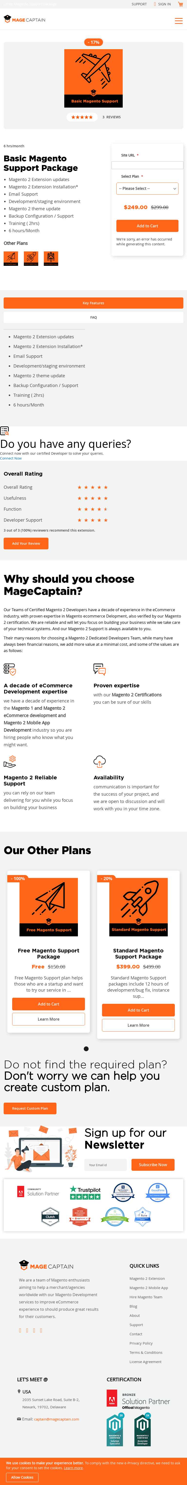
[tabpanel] (48, 952)
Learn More (48, 1019)
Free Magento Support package (31, 4)
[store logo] (47, 19)
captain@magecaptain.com (56, 1419)
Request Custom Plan (30, 1108)
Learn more (73, 1468)
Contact (136, 1333)
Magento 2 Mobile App (149, 1287)
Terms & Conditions (146, 1352)
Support (139, 4)
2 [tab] (93, 1048)
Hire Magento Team (146, 1296)
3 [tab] (100, 1048)
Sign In (164, 4)
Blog (133, 1306)
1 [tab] (86, 1048)
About (135, 1315)
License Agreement (145, 1361)
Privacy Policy (141, 1343)
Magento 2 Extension (147, 1278)
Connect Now (11, 458)
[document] (94, 1471)
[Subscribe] (153, 1165)
